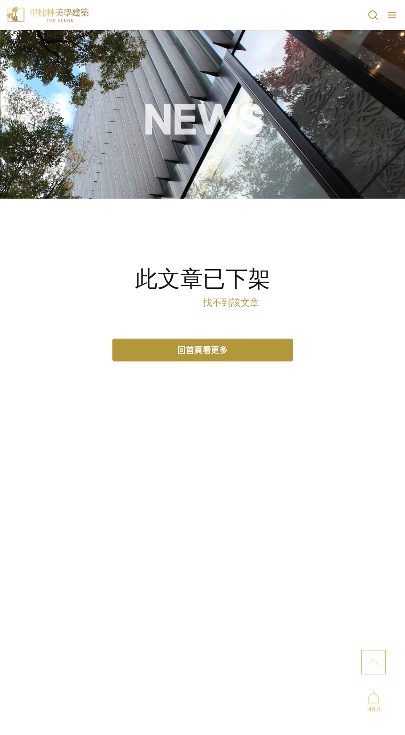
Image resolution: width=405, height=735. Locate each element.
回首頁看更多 (202, 349)
